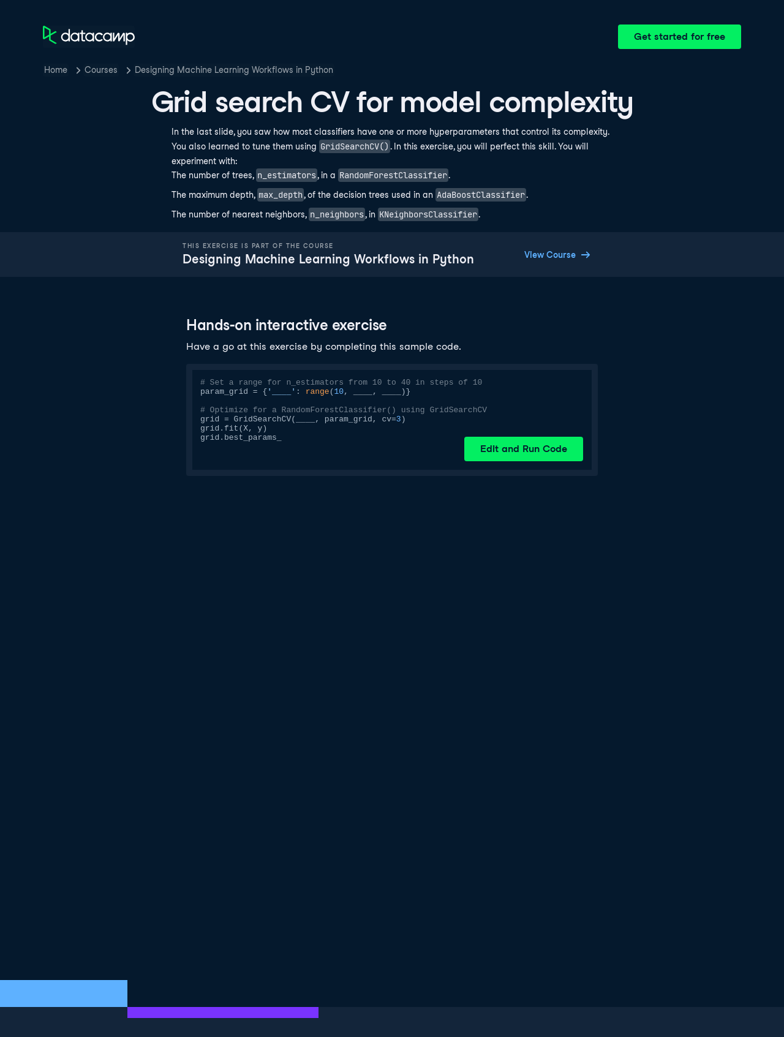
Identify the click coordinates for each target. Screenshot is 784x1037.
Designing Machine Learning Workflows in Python (234, 70)
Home (55, 70)
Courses (101, 70)
